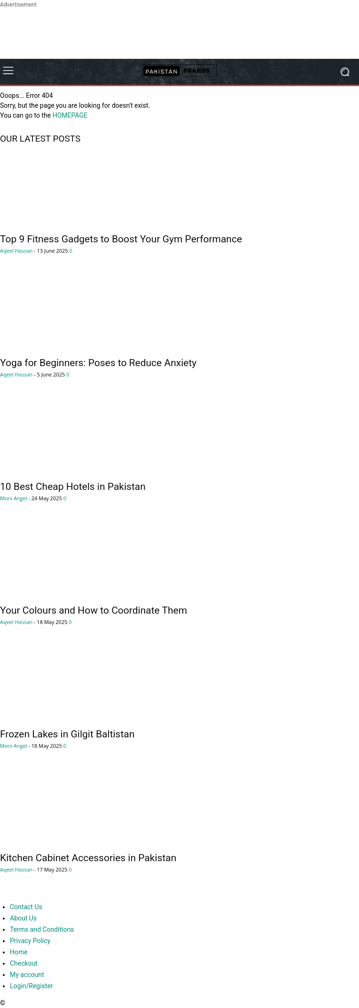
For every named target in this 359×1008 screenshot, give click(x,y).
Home (19, 952)
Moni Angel (13, 498)
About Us (23, 918)
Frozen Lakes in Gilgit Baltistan (67, 734)
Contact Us (26, 907)
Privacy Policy (30, 940)
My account (27, 974)
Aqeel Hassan (16, 250)
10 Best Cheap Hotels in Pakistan (73, 486)
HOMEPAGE (70, 115)
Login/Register (31, 986)
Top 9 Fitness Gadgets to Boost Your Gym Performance (121, 239)
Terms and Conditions (42, 929)
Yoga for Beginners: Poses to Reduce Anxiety (98, 362)
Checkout (24, 963)
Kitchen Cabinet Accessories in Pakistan (88, 858)
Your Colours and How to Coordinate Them (93, 610)
